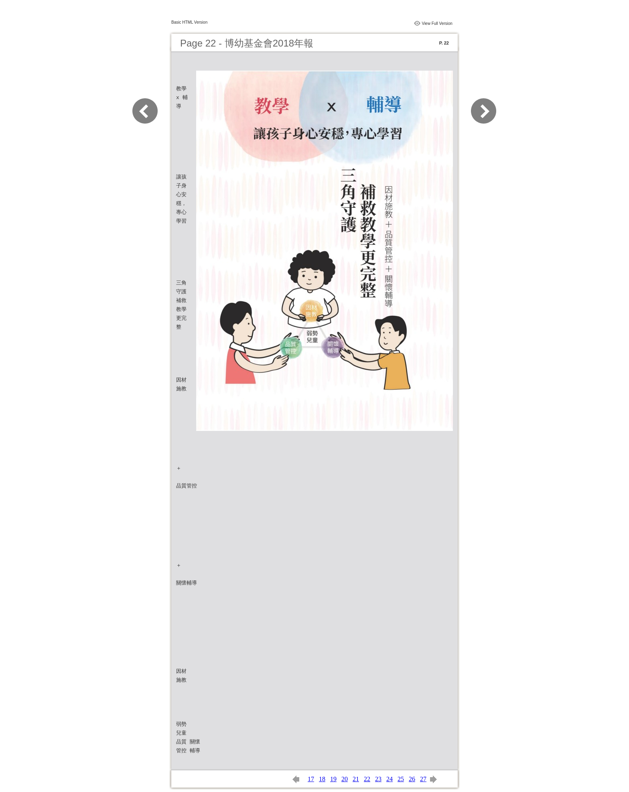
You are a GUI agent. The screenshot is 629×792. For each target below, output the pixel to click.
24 (389, 779)
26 (412, 779)
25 (401, 779)
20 (344, 779)
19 (333, 779)
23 (378, 779)
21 (356, 779)
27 (423, 779)
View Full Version (437, 23)
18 (322, 779)
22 (367, 779)
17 (311, 779)
